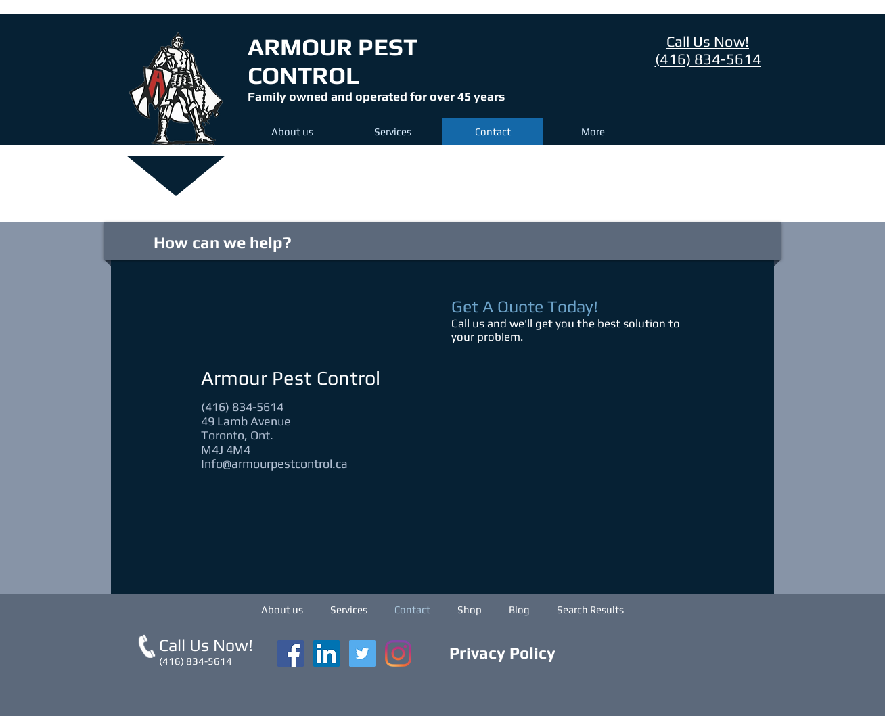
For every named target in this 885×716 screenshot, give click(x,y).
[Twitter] (362, 653)
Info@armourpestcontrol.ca (274, 463)
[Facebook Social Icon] (290, 653)
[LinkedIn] (326, 653)
